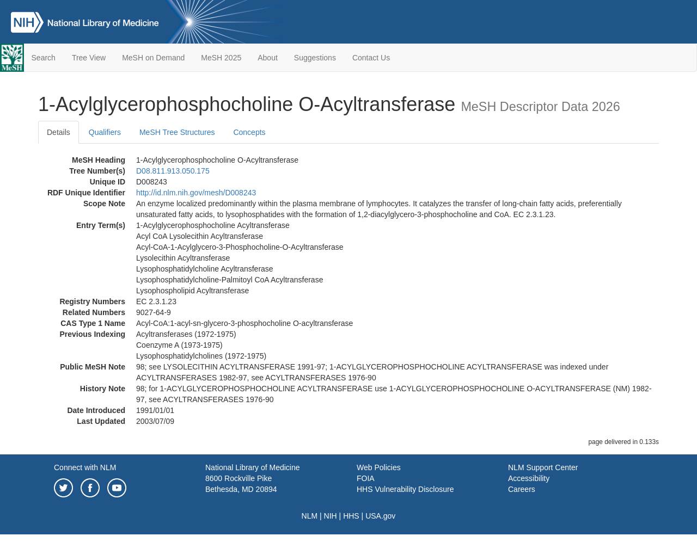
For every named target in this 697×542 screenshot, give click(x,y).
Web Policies (379, 467)
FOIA (366, 478)
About (268, 57)
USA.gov (380, 516)
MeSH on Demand (153, 57)
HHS (351, 516)
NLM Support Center (543, 467)
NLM (310, 516)
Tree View (89, 57)
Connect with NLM (85, 467)
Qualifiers (105, 132)
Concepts (249, 132)
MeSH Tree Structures (177, 132)
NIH (330, 516)
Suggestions (315, 57)
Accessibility (528, 478)
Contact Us (371, 57)
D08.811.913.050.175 (173, 171)
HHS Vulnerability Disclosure (405, 489)
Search (44, 57)
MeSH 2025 (221, 57)
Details (58, 132)
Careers (521, 489)
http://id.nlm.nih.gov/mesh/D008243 (196, 192)
